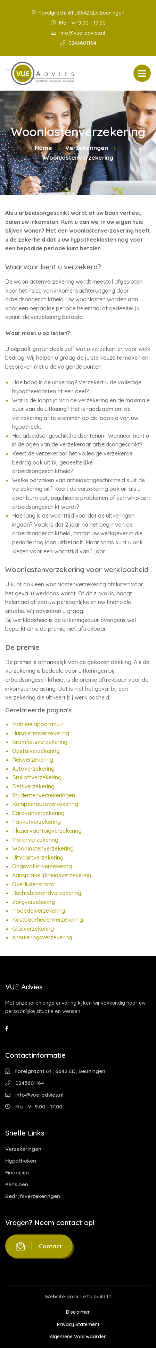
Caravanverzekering (38, 813)
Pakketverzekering (36, 821)
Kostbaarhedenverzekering (47, 919)
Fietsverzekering (33, 786)
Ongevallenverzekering (42, 866)
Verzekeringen (86, 147)
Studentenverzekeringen (43, 795)
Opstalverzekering (36, 750)
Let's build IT (96, 1296)
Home (43, 147)
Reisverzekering (32, 759)
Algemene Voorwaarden (78, 1336)
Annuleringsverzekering (42, 937)
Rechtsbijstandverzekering (46, 892)
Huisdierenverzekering (40, 733)
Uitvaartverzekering (38, 857)
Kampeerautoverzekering (45, 804)
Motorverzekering (35, 839)
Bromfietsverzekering (39, 741)
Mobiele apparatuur (38, 724)
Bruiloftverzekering (36, 777)
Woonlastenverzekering (43, 848)
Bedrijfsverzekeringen (32, 1196)
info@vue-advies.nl (78, 33)
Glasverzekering (33, 928)
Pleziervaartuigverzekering (47, 830)
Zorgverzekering (33, 901)
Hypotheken (20, 1160)
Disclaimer (78, 1312)
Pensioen (16, 1184)
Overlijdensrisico (33, 884)
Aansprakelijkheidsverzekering (51, 875)
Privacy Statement (78, 1324)
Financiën (17, 1172)
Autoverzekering (33, 768)
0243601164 (78, 43)
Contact (39, 1246)
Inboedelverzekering (38, 910)
